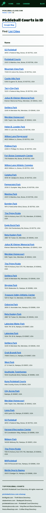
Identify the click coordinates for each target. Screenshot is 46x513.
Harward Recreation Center (18, 429)
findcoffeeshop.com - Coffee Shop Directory (19, 509)
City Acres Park (12, 391)
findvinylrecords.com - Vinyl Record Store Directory (21, 506)
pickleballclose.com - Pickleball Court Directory (20, 503)
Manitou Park (11, 194)
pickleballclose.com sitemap (13, 494)
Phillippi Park (11, 146)
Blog (42, 4)
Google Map (9, 25)
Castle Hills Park (12, 78)
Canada (26, 4)
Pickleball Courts (13, 59)
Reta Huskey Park (13, 235)
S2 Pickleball (11, 49)
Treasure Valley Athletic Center (20, 295)
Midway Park (11, 439)
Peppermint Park (12, 184)
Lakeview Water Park (15, 323)
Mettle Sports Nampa (15, 470)
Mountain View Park (14, 69)
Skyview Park (11, 285)
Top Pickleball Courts (13, 486)
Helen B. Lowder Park (15, 127)
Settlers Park (11, 107)
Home (10, 4)
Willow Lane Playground (16, 136)
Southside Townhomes (15, 372)
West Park (9, 362)
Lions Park (9, 410)
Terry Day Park (12, 88)
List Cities (14, 31)
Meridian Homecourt (14, 117)
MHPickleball (11, 460)
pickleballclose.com (12, 11)
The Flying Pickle (13, 213)
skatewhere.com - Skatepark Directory (17, 500)
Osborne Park (11, 304)
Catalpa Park (11, 175)
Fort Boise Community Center (19, 155)
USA (18, 4)
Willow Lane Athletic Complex (19, 165)
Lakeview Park (11, 333)
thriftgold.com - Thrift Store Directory (16, 498)
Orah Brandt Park (13, 352)
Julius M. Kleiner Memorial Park (19, 98)
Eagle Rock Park (12, 225)
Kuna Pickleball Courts (15, 381)
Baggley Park (11, 203)
